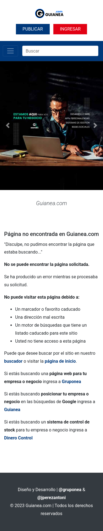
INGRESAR (70, 29)
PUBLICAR (33, 29)
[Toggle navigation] (10, 50)
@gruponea (70, 489)
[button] (7, 125)
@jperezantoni (51, 497)
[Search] (60, 51)
